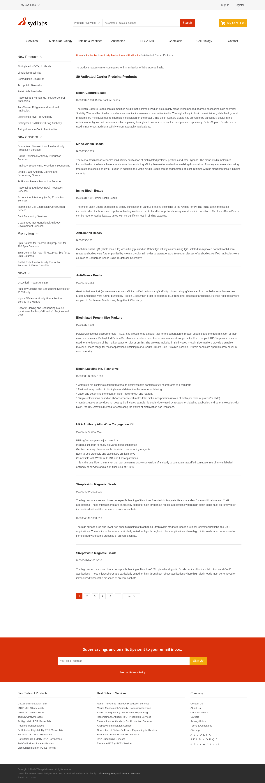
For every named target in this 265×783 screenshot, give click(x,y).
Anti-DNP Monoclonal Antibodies (36, 743)
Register (239, 4)
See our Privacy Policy (132, 672)
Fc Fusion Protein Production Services (39, 181)
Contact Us (197, 703)
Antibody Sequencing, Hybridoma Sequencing (44, 165)
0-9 (219, 743)
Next (131, 596)
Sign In (225, 4)
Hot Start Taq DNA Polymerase (35, 734)
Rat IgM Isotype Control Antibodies (37, 129)
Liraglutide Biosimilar (29, 72)
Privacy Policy (199, 721)
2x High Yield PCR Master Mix (35, 721)
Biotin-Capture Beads (91, 92)
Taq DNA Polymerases (30, 717)
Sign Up (198, 660)
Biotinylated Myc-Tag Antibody (35, 116)
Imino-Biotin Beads (89, 190)
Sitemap (196, 730)
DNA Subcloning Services (32, 216)
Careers (196, 717)
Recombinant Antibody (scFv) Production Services (125, 721)
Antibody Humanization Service (115, 725)
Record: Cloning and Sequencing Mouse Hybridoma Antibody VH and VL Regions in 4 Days (43, 311)
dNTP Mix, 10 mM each (31, 708)
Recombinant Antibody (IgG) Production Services (125, 717)
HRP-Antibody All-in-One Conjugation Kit (105, 424)
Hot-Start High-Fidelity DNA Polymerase (40, 739)
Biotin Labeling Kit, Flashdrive (97, 368)
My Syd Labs (28, 4)
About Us (196, 708)
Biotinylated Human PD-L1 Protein (37, 748)
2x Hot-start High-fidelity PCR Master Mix (41, 730)
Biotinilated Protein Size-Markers (99, 317)
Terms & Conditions (202, 725)
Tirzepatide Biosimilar (30, 85)
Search (187, 22)
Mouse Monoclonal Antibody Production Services (125, 708)
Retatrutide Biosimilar (30, 91)
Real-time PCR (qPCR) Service (115, 743)
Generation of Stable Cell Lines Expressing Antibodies (128, 730)
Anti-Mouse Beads (89, 275)
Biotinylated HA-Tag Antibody (34, 66)
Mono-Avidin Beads (90, 143)
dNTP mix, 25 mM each (31, 712)
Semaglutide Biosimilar (31, 78)
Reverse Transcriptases (31, 725)
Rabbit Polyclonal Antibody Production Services (124, 703)
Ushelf (33, 777)
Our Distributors (200, 712)
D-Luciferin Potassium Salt (33, 282)
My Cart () (232, 23)
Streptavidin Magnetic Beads (96, 484)
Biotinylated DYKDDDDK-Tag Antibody (40, 123)
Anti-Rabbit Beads (89, 232)
